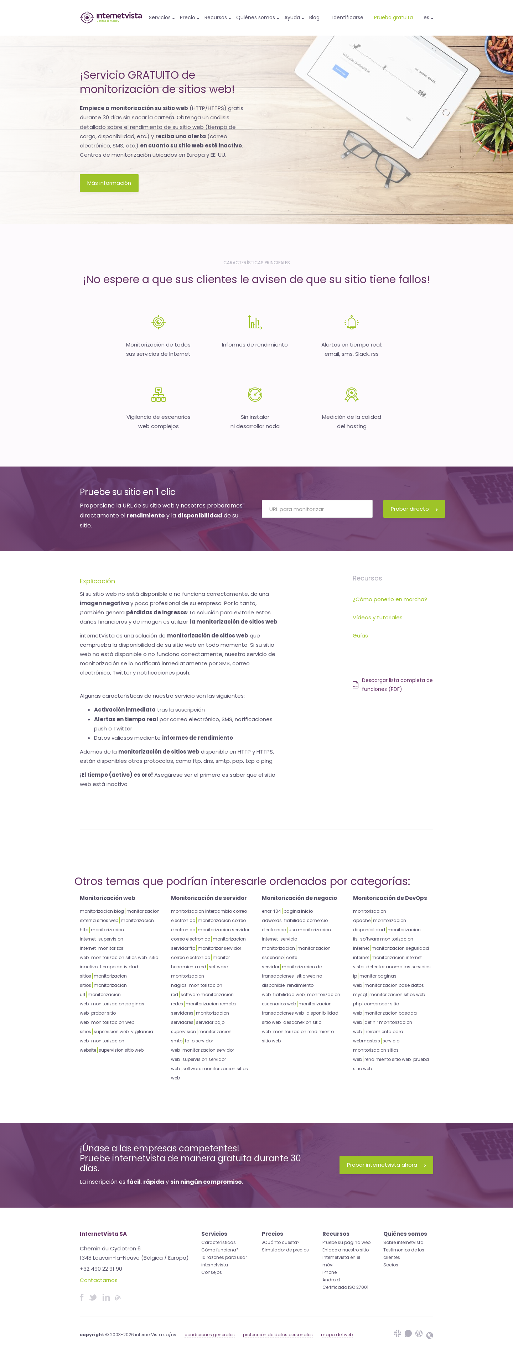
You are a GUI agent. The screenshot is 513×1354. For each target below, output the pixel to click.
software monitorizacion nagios (199, 976)
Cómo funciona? (220, 1250)
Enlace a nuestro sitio (345, 1250)
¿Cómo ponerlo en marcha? (390, 599)
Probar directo (414, 508)
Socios (390, 1265)
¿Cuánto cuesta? (281, 1242)
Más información (109, 183)
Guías (360, 635)
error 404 (271, 911)
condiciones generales (210, 1335)
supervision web (111, 1031)
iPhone (329, 1272)
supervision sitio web (121, 1050)
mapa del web (337, 1335)
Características (218, 1242)
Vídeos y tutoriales (378, 617)
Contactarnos (99, 1280)
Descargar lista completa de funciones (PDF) (393, 685)
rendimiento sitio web (387, 1059)
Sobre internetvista (403, 1242)
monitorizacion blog (102, 911)
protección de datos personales (278, 1335)
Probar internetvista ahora (386, 1164)
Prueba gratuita (393, 17)
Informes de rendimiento (255, 344)
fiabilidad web (289, 994)
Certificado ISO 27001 (345, 1287)
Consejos (211, 1272)
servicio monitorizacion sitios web (376, 1050)
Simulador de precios (285, 1250)
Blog (314, 17)
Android (331, 1280)
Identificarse (347, 17)
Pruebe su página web (346, 1242)
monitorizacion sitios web (119, 957)
